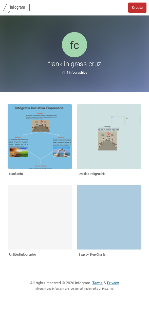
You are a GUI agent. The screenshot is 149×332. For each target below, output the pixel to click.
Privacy (113, 283)
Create (137, 7)
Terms (97, 283)
